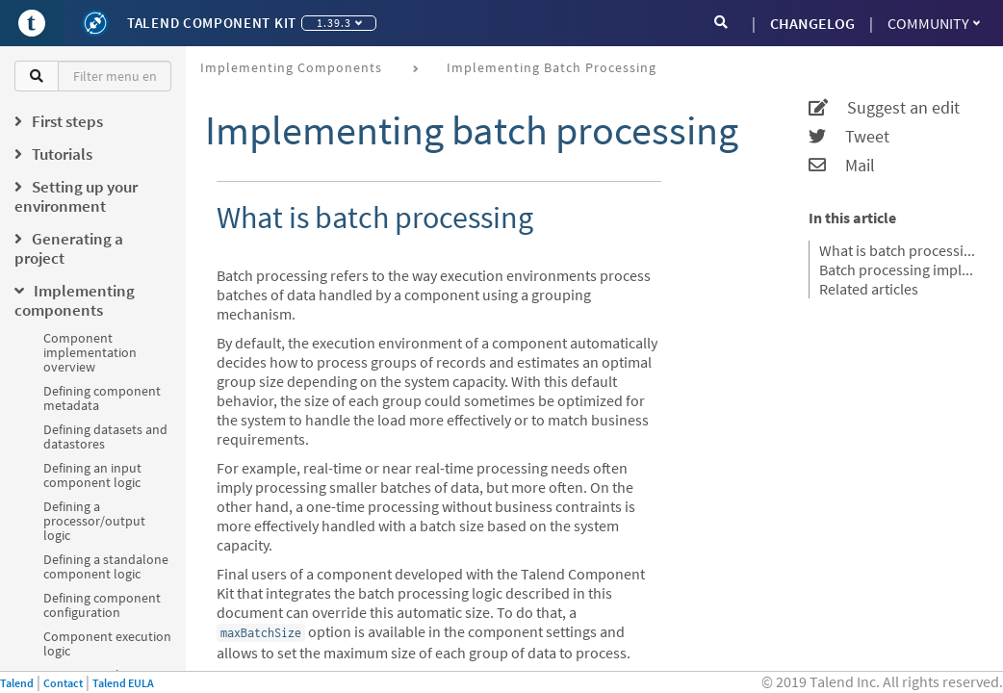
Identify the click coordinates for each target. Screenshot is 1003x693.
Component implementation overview (90, 352)
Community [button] (933, 23)
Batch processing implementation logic (899, 269)
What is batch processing (899, 250)
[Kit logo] (95, 23)
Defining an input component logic (92, 475)
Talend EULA (123, 683)
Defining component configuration (102, 605)
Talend (17, 683)
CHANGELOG (812, 23)
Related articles (868, 288)
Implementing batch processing (551, 67)
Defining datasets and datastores (105, 436)
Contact (63, 683)
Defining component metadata (102, 398)
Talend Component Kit (211, 22)
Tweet (849, 136)
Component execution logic (107, 643)
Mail (842, 165)
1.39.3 (339, 22)
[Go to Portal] (32, 23)
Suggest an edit (884, 107)
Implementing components (291, 67)
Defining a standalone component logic (105, 566)
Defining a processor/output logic (94, 521)
